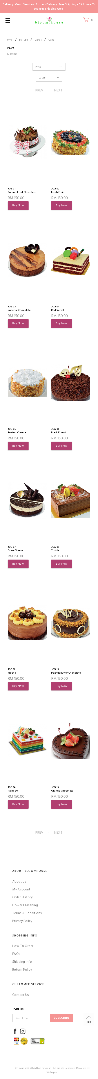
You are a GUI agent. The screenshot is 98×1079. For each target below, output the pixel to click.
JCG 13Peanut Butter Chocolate (66, 671)
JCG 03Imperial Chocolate (19, 308)
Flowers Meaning (25, 905)
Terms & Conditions (27, 913)
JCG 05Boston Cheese (17, 430)
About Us (19, 881)
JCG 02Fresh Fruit (57, 190)
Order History (22, 897)
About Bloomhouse (29, 871)
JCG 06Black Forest (58, 430)
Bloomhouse (43, 1068)
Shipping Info (22, 961)
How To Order (23, 946)
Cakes (38, 40)
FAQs (16, 953)
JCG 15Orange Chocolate (62, 789)
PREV (39, 90)
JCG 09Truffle (55, 548)
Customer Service (28, 984)
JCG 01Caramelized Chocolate (22, 190)
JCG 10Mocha (12, 671)
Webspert (52, 1072)
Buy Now (18, 205)
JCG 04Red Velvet (57, 308)
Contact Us (20, 994)
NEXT (58, 90)
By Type (23, 40)
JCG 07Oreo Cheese (16, 548)
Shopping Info (25, 935)
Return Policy (22, 969)
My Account (21, 889)
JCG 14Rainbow (13, 789)
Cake (51, 40)
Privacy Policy (22, 921)
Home (9, 40)
